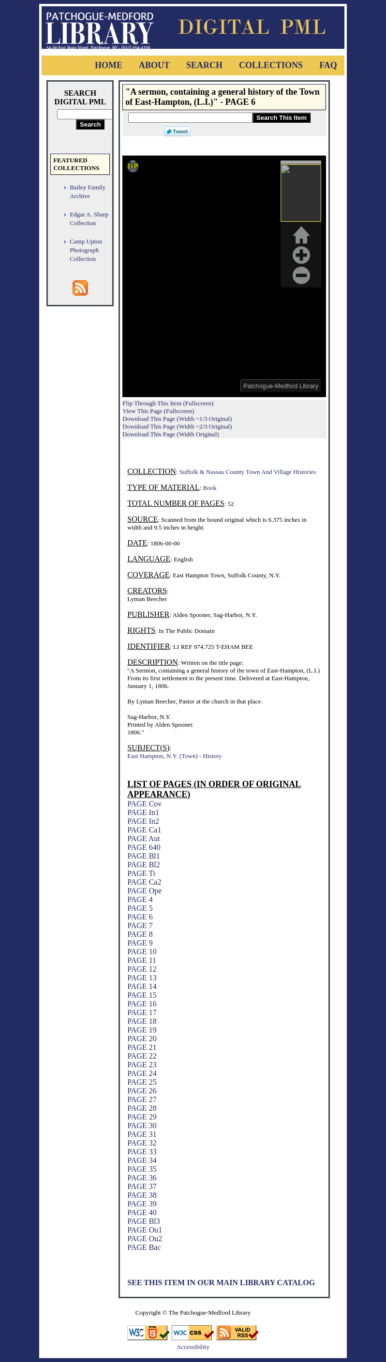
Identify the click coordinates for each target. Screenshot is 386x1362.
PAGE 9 (139, 943)
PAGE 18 (141, 1021)
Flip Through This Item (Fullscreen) (167, 403)
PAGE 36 (141, 1178)
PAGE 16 (141, 1004)
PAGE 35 (141, 1169)
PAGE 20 (141, 1038)
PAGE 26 (141, 1091)
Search (204, 65)
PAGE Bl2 (143, 864)
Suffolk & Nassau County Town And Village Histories (247, 471)
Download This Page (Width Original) (170, 434)
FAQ (328, 65)
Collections (271, 65)
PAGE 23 (141, 1065)
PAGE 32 (141, 1143)
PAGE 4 (139, 899)
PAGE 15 (141, 995)
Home (108, 65)
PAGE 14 (141, 986)
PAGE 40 (141, 1212)
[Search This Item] (190, 118)
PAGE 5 (139, 908)
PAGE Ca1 (144, 830)
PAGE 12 (141, 969)
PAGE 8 (139, 934)
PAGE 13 (141, 978)
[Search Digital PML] (90, 114)
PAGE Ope (144, 891)
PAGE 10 (141, 951)
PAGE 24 (141, 1073)
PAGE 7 (139, 925)
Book (210, 487)
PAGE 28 (141, 1108)
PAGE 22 (141, 1056)
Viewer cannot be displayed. (224, 276)
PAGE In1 (143, 812)
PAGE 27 (141, 1099)
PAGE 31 (141, 1134)
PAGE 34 (141, 1160)
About (154, 65)
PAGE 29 (141, 1117)
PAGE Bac (144, 1247)
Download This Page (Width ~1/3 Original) (177, 418)
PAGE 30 (141, 1125)
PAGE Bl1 (143, 856)
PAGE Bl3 (143, 1221)
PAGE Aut (143, 838)
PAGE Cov (144, 804)
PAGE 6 (139, 917)
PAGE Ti (141, 873)
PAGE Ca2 (144, 882)
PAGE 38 (141, 1195)
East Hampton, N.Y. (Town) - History (174, 756)
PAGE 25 (141, 1082)
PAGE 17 (141, 1012)
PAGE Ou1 (144, 1230)
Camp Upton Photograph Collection (86, 250)
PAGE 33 (141, 1151)
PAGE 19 (141, 1030)
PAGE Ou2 (144, 1238)
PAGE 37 (141, 1186)
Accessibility (193, 1346)
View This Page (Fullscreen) (158, 411)
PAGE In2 (143, 821)
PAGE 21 (141, 1047)
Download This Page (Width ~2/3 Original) (177, 426)
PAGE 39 (141, 1204)
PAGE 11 (141, 960)
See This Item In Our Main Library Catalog (221, 1282)
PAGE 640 (143, 847)
